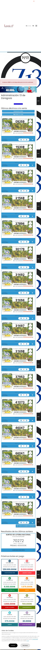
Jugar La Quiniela (9, 607)
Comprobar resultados (18, 550)
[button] (2, 91)
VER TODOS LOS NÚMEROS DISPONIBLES (25, 526)
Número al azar (18, 114)
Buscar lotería (18, 111)
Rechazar (25, 645)
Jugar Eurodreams (27, 624)
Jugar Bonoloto (27, 607)
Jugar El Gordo (27, 573)
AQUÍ (28, 640)
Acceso (28, 26)
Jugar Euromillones (9, 572)
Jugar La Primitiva (10, 590)
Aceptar (13, 645)
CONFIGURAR (35, 639)
